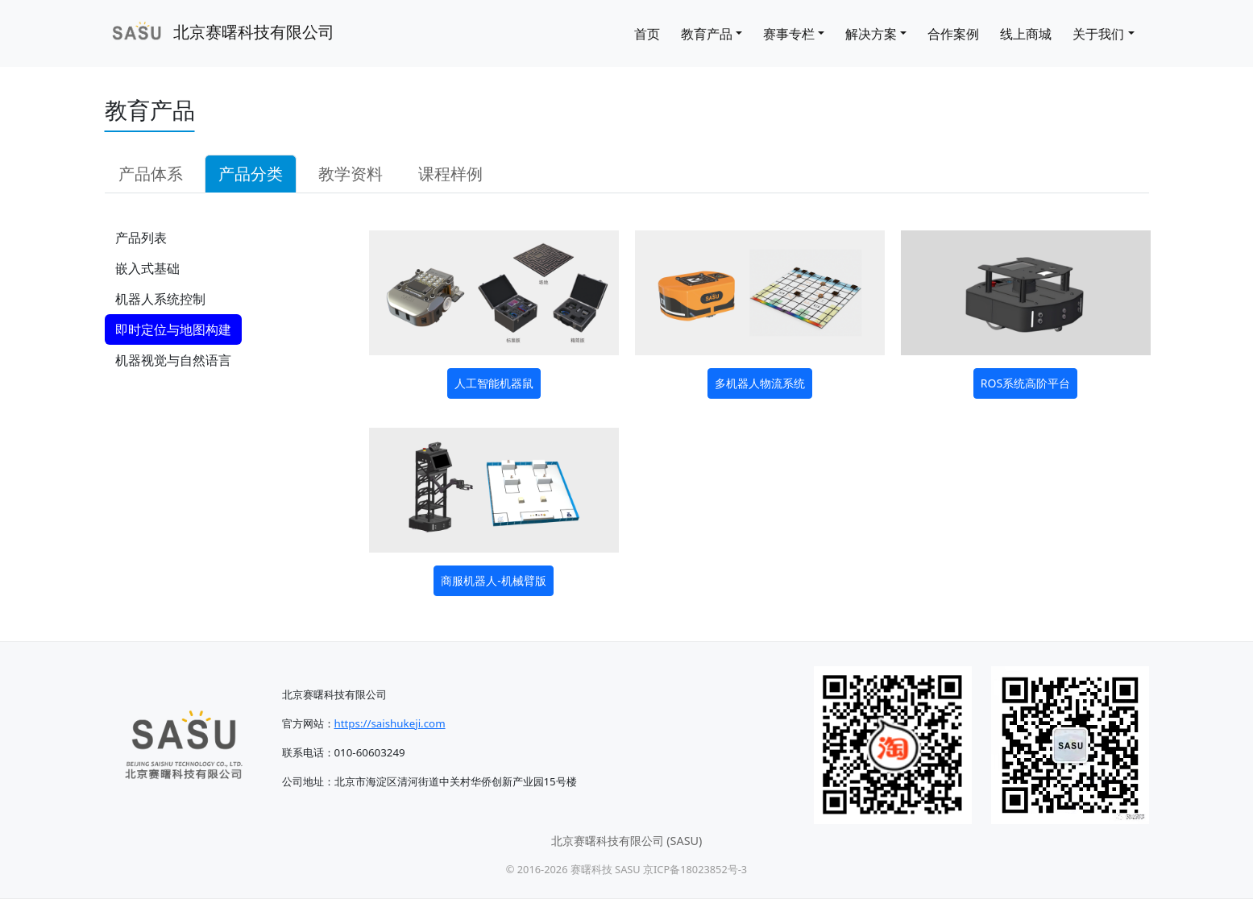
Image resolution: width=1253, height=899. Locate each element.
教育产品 (706, 34)
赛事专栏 (789, 34)
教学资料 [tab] (350, 173)
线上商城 (1026, 34)
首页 (647, 34)
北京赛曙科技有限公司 (219, 33)
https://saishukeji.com (390, 723)
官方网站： (308, 723)
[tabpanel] (627, 411)
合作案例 (953, 34)
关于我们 (1098, 34)
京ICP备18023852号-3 (695, 869)
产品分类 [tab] (250, 173)
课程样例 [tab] (450, 173)
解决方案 (871, 34)
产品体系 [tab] (150, 173)
